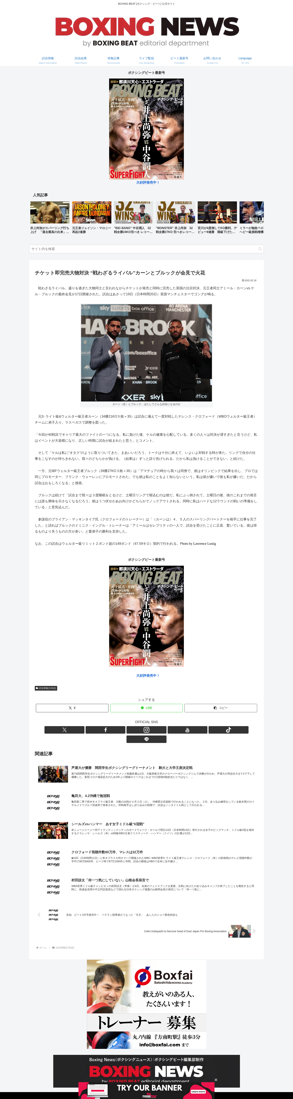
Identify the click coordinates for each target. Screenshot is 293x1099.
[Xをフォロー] (125, 730)
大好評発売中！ (148, 182)
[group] (49, 219)
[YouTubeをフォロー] (151, 730)
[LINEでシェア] (146, 708)
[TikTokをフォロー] (159, 730)
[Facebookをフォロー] (133, 730)
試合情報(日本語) (46, 688)
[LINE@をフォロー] (168, 730)
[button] (257, 218)
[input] (146, 249)
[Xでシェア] (72, 708)
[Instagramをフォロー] (142, 730)
